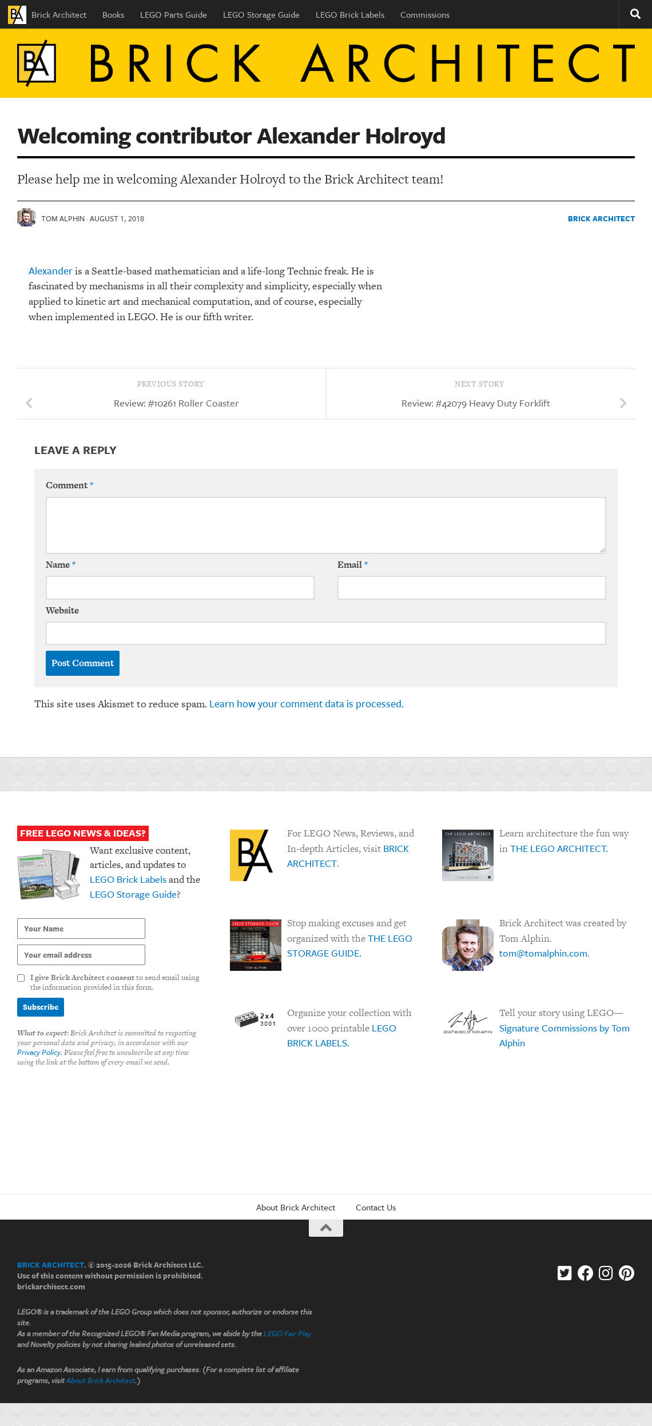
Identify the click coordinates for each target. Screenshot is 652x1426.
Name (60, 564)
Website (62, 610)
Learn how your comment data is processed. (306, 703)
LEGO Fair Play (287, 1333)
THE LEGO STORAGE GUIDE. (349, 946)
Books (113, 14)
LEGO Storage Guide (261, 14)
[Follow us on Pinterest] (627, 1273)
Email (352, 564)
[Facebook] (586, 1273)
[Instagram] (606, 1273)
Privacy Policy (39, 1052)
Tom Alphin (63, 218)
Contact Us (376, 1207)
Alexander (51, 270)
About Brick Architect (295, 1207)
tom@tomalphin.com (543, 953)
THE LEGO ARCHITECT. (559, 848)
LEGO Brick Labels (350, 14)
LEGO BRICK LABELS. (341, 1035)
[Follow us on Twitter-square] (565, 1273)
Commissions (425, 14)
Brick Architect (47, 15)
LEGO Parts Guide (173, 14)
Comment (69, 485)
